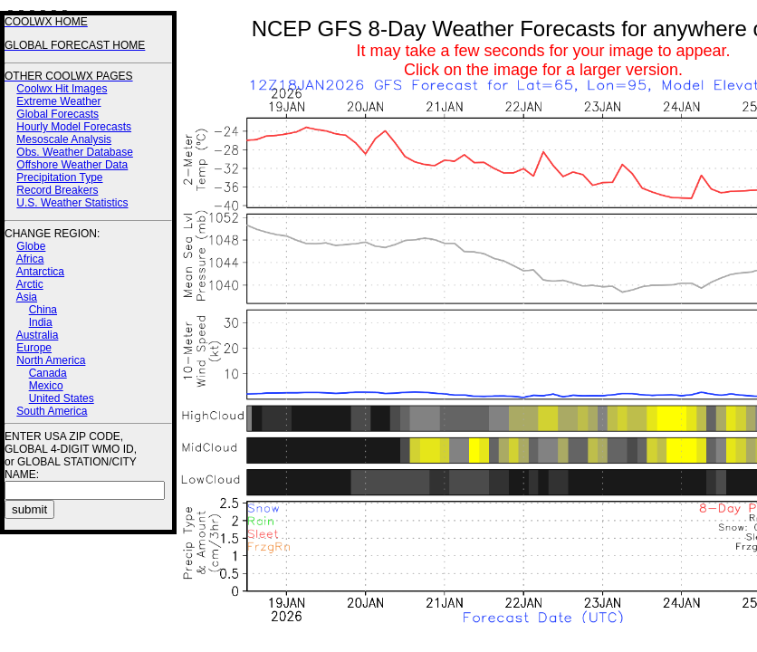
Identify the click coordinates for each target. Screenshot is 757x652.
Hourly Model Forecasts (73, 126)
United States (61, 398)
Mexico (46, 385)
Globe (30, 246)
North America (50, 360)
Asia (26, 297)
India (41, 322)
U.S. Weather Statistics (72, 203)
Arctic (29, 284)
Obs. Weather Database (74, 152)
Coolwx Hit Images (61, 88)
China (43, 309)
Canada (48, 373)
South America (51, 411)
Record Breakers (57, 190)
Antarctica (40, 271)
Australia (37, 335)
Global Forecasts (57, 114)
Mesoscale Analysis (63, 139)
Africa (30, 259)
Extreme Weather (58, 101)
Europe (34, 347)
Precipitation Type (59, 177)
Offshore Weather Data (72, 164)
